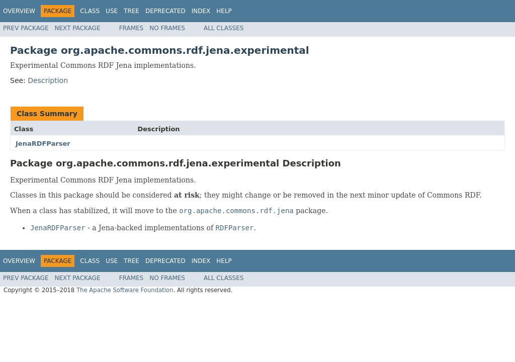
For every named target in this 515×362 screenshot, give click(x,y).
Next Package (78, 28)
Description (48, 80)
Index (201, 11)
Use (112, 11)
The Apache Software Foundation (125, 290)
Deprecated (165, 11)
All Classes (223, 28)
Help (224, 11)
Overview (19, 11)
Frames (131, 28)
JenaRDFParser (43, 143)
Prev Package (26, 28)
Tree (131, 11)
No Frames (167, 28)
